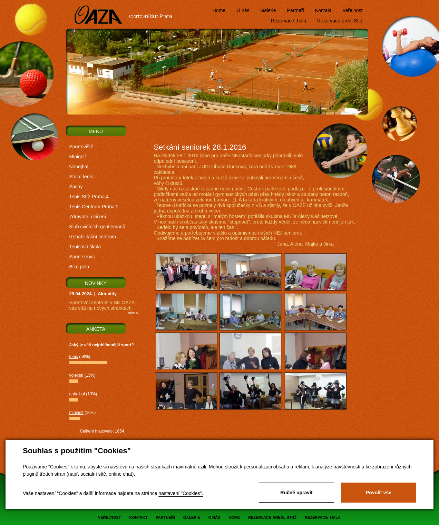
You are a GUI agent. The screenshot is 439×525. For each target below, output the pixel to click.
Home (219, 10)
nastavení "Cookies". (180, 493)
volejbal (76, 375)
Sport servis (82, 256)
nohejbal (77, 394)
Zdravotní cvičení (87, 216)
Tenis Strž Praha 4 (89, 196)
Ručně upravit (296, 492)
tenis (73, 356)
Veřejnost (352, 10)
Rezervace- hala (288, 20)
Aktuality (107, 293)
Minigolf (77, 156)
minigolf (76, 412)
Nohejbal (78, 166)
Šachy (76, 186)
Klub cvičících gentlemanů (97, 226)
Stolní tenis (81, 176)
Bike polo (79, 266)
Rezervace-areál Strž (340, 20)
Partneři (295, 10)
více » (133, 313)
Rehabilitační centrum (92, 236)
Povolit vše (378, 492)
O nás (242, 10)
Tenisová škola (85, 246)
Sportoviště (81, 146)
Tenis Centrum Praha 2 (94, 206)
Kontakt (323, 10)
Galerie (268, 10)
